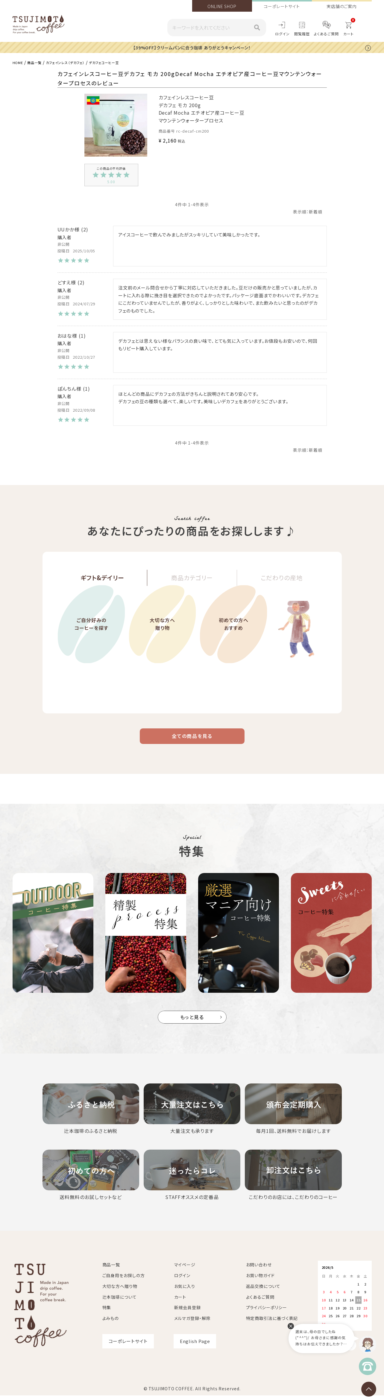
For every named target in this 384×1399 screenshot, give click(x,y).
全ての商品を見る (192, 738)
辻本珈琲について (119, 1301)
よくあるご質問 (326, 33)
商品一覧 (39, 62)
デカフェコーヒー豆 (122, 62)
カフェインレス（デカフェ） (75, 62)
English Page (195, 1345)
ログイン (282, 33)
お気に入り (184, 1290)
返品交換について (263, 1290)
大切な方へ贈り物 (162, 640)
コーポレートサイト (282, 6)
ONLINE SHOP (221, 6)
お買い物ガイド (260, 1279)
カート (180, 1301)
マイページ (185, 1269)
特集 (106, 1312)
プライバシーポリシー (266, 1312)
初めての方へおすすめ (233, 640)
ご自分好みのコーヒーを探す (91, 640)
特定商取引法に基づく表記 (272, 1322)
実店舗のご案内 (342, 6)
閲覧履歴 (302, 33)
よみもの (110, 1322)
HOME (19, 62)
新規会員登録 (187, 1312)
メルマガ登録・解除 (192, 1322)
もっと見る (192, 1021)
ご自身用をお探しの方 (123, 1279)
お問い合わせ (259, 1269)
